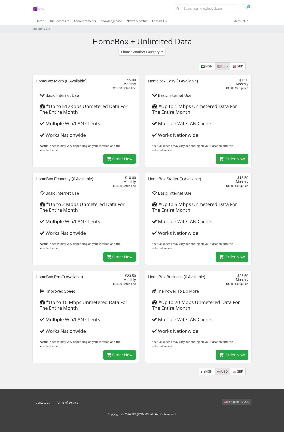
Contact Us (159, 21)
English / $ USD (236, 402)
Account (240, 21)
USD (222, 66)
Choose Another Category (140, 52)
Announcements (85, 21)
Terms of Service (67, 402)
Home (40, 21)
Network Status (137, 21)
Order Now (120, 158)
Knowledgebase (111, 21)
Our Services (58, 21)
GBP (238, 66)
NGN (206, 66)
